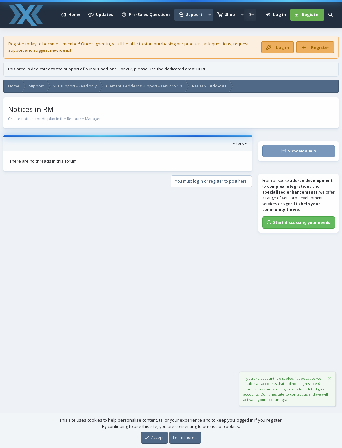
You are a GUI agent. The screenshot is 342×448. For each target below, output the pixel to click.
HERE (201, 69)
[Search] (330, 15)
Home (74, 14)
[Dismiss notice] (329, 379)
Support (194, 14)
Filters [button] (238, 143)
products (193, 44)
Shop (230, 14)
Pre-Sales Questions (150, 14)
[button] (209, 15)
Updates (104, 14)
